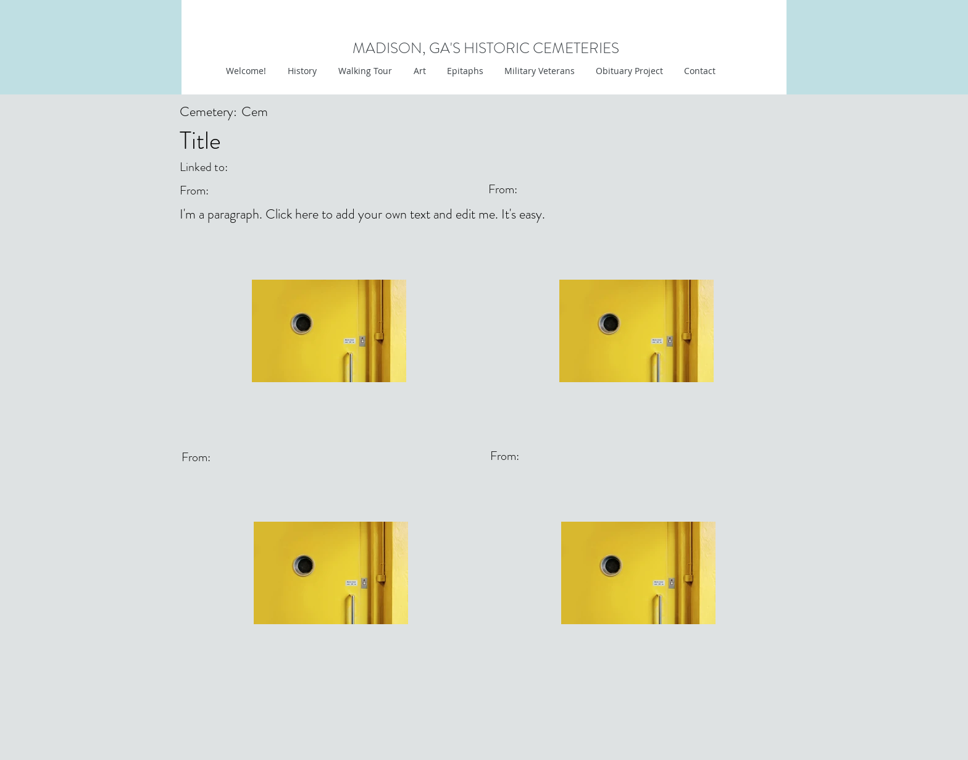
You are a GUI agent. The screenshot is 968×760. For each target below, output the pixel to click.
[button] (418, 71)
